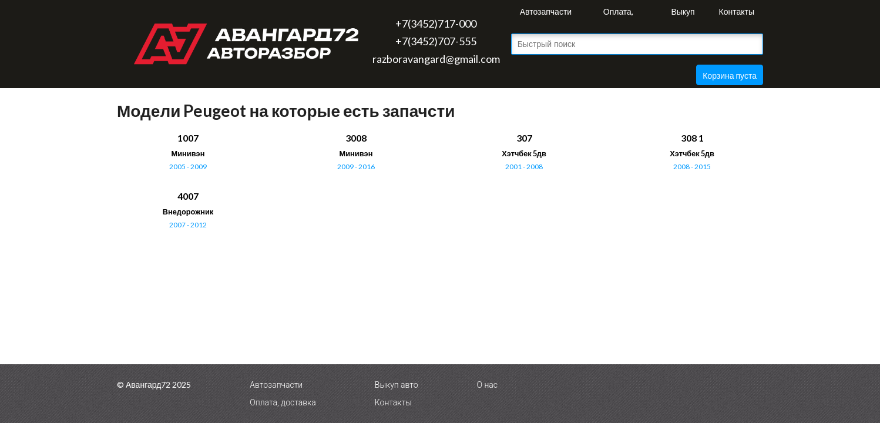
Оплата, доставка (618, 15)
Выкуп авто (682, 15)
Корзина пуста (730, 75)
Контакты (736, 11)
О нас (487, 385)
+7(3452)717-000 (435, 23)
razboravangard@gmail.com (436, 59)
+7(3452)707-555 (435, 41)
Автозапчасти (546, 11)
